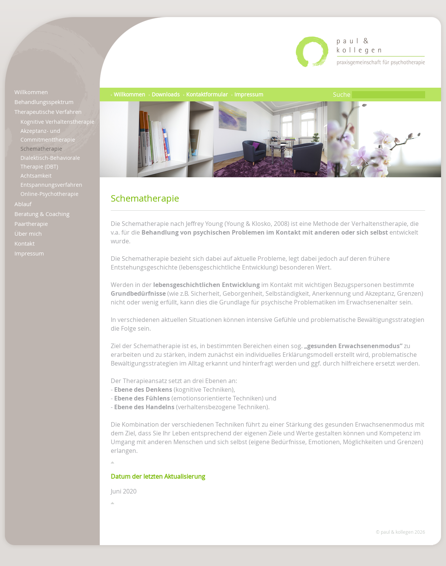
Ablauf (22, 204)
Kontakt (24, 243)
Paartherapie (31, 223)
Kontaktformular (205, 94)
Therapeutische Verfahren (48, 111)
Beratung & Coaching (41, 214)
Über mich (28, 233)
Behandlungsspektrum (44, 102)
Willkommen (31, 92)
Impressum (29, 253)
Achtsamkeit (36, 175)
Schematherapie (41, 148)
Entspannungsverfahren (51, 184)
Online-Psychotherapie (49, 193)
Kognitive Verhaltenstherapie (57, 121)
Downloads (164, 94)
